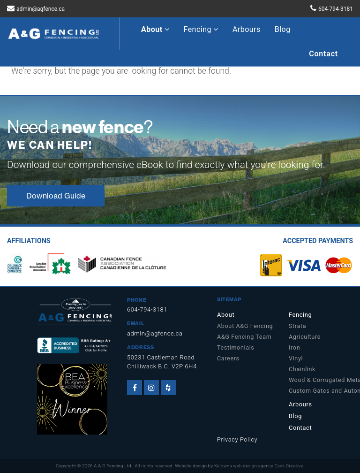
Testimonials (235, 347)
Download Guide (55, 195)
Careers (228, 358)
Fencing (201, 29)
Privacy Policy (237, 439)
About (155, 29)
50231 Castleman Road (161, 357)
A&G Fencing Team (244, 336)
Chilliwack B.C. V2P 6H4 (162, 366)
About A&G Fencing (245, 325)
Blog (283, 29)
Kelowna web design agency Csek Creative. (259, 465)
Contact (323, 53)
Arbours (246, 29)
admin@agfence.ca (40, 9)
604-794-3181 (335, 9)
